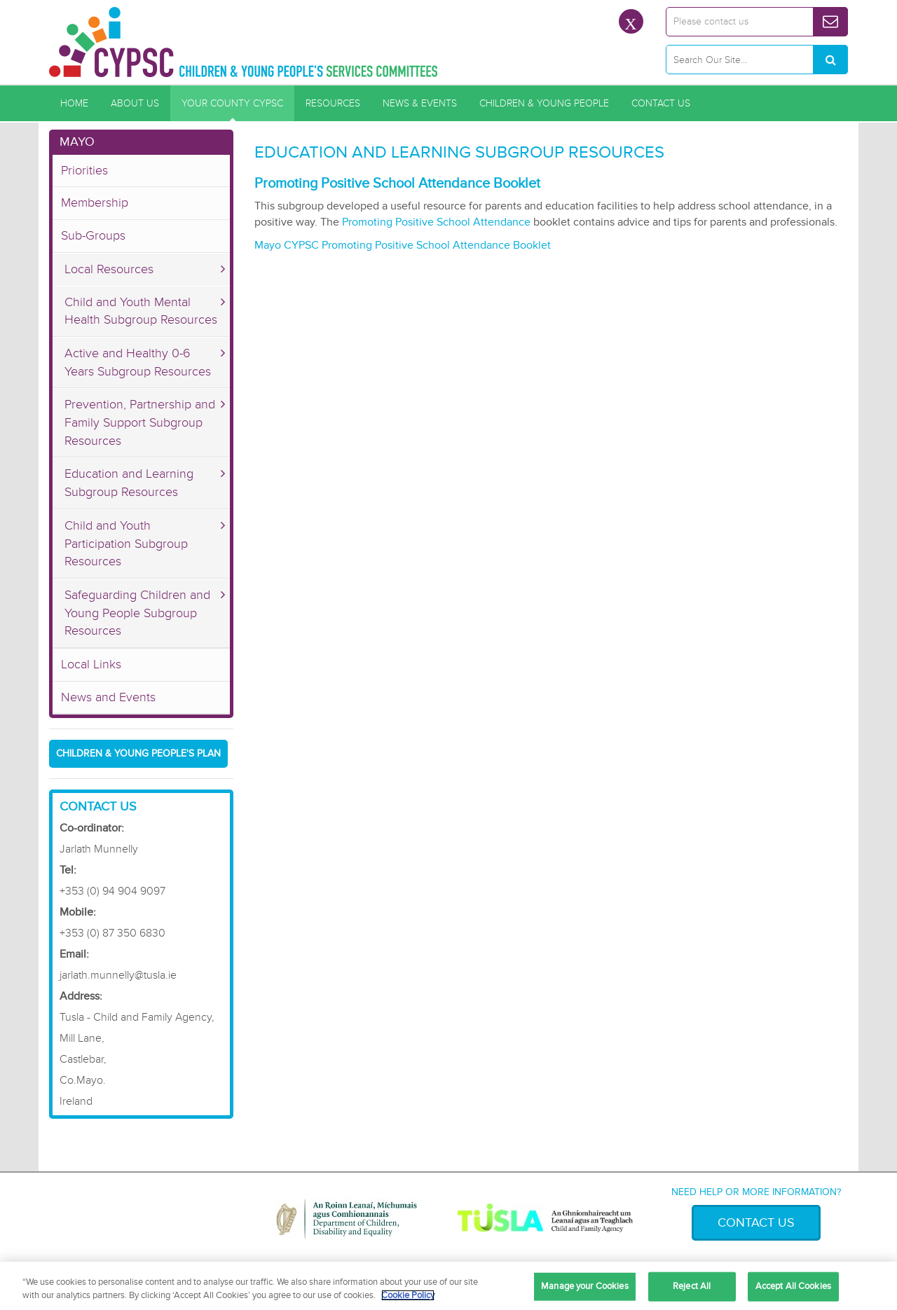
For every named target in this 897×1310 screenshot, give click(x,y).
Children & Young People (544, 103)
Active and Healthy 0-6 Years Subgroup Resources (137, 362)
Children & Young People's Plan (138, 753)
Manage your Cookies (584, 1286)
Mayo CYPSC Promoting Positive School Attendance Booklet (404, 245)
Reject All (692, 1286)
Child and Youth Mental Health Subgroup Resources (140, 311)
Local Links (91, 664)
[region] (448, 1286)
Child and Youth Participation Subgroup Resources (126, 543)
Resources (333, 103)
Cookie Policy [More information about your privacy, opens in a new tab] (407, 1295)
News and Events (108, 697)
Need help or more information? (756, 1192)
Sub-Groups (93, 235)
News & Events (420, 103)
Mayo (77, 141)
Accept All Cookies (793, 1286)
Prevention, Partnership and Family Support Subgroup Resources (139, 422)
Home (74, 103)
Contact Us (660, 103)
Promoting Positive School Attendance (436, 222)
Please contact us (710, 21)
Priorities (84, 170)
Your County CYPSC (232, 103)
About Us (135, 103)
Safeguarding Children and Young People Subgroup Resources (137, 612)
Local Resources (108, 269)
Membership (94, 202)
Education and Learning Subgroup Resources (128, 482)
